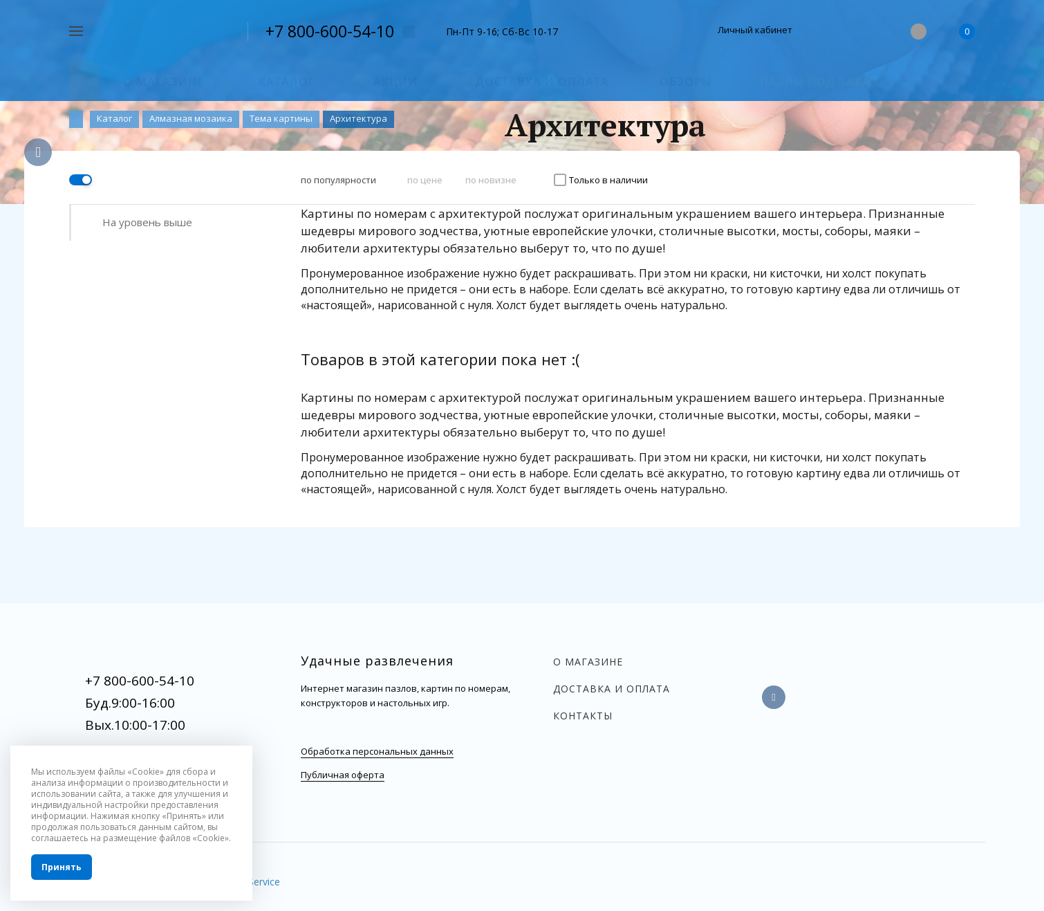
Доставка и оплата (611, 688)
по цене (424, 180)
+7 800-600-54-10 (329, 31)
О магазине (588, 661)
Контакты (583, 715)
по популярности (338, 180)
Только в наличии (608, 180)
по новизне (490, 180)
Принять (61, 867)
